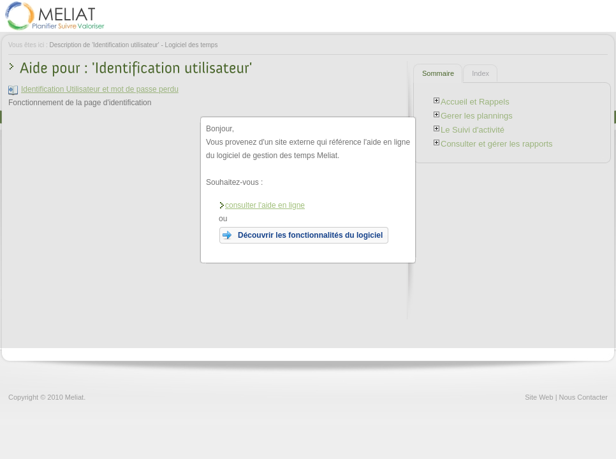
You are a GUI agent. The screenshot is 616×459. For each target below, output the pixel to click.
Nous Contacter (583, 397)
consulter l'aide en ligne (262, 205)
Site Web (539, 397)
